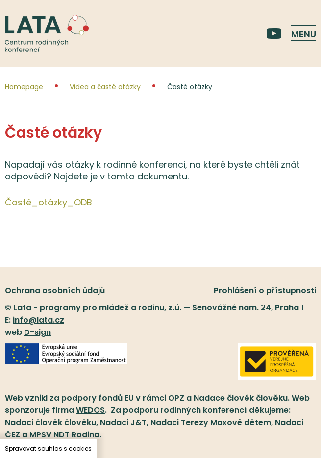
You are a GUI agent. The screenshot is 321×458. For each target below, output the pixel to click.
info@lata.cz (38, 320)
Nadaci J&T (123, 422)
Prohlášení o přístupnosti (265, 290)
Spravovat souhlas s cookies (48, 448)
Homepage (24, 87)
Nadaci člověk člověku (50, 422)
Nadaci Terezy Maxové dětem (210, 422)
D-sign (37, 332)
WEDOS (90, 410)
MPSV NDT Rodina (64, 434)
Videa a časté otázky (105, 87)
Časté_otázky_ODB (48, 202)
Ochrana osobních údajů (55, 290)
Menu (303, 34)
